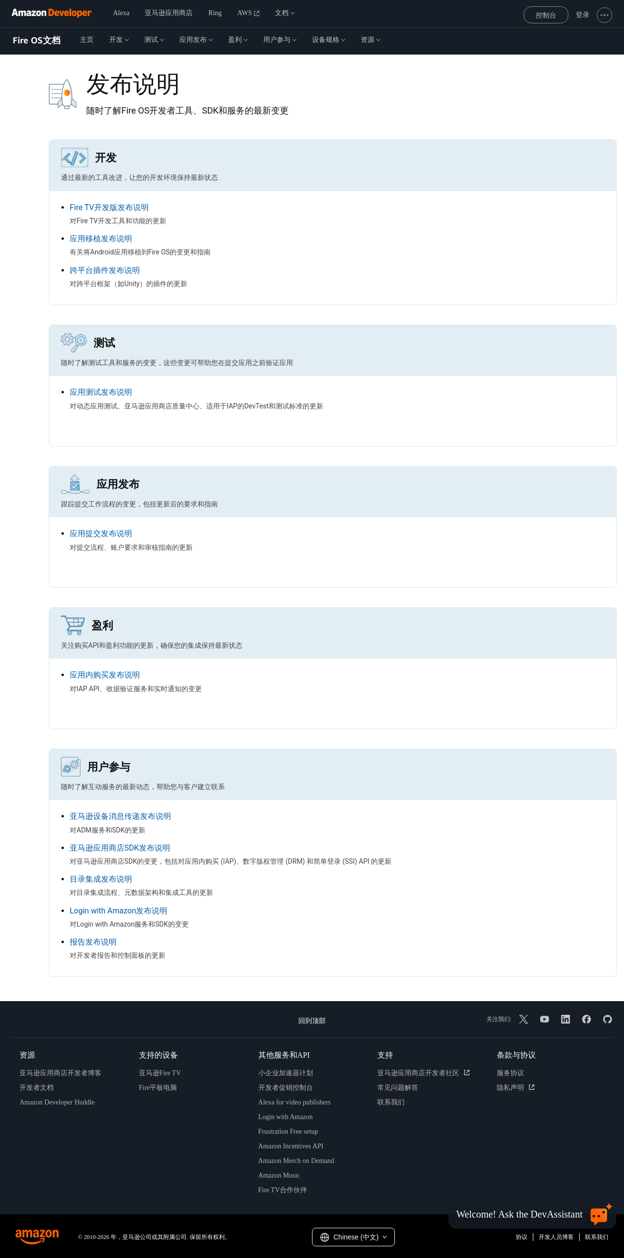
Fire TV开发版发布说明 (109, 207)
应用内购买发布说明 (105, 674)
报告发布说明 (93, 942)
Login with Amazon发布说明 (118, 910)
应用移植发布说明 (101, 238)
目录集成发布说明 (101, 879)
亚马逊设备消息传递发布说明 (120, 816)
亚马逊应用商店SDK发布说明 (120, 847)
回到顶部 (312, 1021)
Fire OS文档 (36, 40)
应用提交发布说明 (101, 533)
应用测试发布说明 (101, 392)
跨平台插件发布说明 (105, 270)
